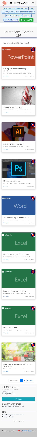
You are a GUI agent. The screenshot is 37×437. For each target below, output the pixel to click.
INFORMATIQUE (9, 8)
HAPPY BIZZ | (27, 431)
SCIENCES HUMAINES (14, 16)
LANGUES (27, 16)
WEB (31, 8)
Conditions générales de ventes (13, 415)
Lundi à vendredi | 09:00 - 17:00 (13, 406)
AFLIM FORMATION (19, 3)
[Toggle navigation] (32, 3)
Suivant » (30, 380)
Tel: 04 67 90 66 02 (8, 394)
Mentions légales (8, 417)
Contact (19, 399)
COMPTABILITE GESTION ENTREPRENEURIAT (18, 12)
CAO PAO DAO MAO (11, 20)
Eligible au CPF (26, 20)
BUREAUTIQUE (22, 8)
